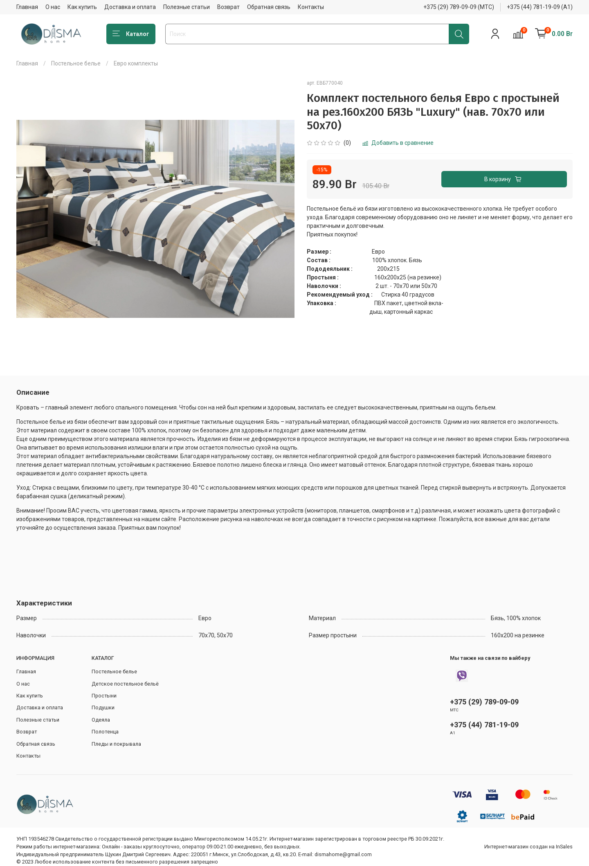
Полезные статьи (186, 7)
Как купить (82, 7)
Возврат (228, 7)
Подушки (103, 707)
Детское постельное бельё (125, 684)
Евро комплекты (136, 63)
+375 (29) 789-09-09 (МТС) (458, 7)
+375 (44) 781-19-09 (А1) (540, 7)
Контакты (311, 7)
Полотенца (105, 732)
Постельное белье (76, 63)
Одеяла (101, 720)
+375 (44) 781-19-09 (484, 724)
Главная (27, 7)
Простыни (104, 696)
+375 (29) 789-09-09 (484, 701)
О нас (52, 7)
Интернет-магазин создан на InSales (528, 847)
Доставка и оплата (130, 7)
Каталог (130, 34)
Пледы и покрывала (116, 744)
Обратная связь (268, 7)
